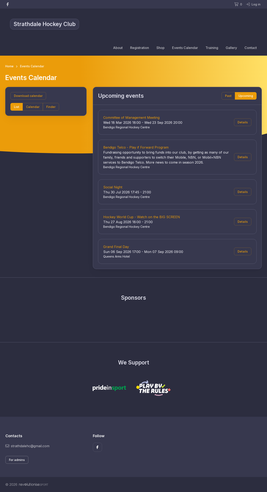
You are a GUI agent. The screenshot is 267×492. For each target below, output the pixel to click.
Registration (139, 48)
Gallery (231, 48)
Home (9, 66)
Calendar (32, 107)
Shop (160, 48)
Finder (50, 107)
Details (243, 122)
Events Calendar (185, 48)
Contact (250, 48)
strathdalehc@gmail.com (27, 446)
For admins (17, 460)
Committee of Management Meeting (131, 117)
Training (211, 48)
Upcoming (245, 96)
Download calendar (28, 96)
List (16, 107)
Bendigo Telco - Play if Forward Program (136, 147)
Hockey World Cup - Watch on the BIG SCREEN (141, 217)
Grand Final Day (116, 247)
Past (228, 96)
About (118, 48)
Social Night (112, 187)
